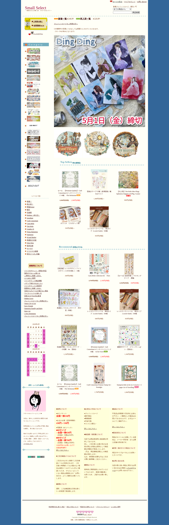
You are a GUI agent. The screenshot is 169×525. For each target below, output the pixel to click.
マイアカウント (129, 2)
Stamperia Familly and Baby (33, 308)
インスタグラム (37, 33)
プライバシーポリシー (102, 506)
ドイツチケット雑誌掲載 (33, 281)
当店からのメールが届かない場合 (36, 291)
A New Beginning (30, 314)
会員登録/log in (39, 25)
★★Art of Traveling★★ (32, 296)
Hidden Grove (28, 298)
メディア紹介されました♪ (33, 283)
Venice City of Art (30, 303)
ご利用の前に (38, 22)
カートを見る (116, 1)
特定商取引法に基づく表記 (57, 506)
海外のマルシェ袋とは (32, 273)
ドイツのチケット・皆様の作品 (35, 271)
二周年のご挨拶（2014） (33, 276)
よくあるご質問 (29, 278)
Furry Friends (28, 306)
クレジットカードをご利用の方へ (36, 301)
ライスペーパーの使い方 (33, 293)
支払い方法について (72, 506)
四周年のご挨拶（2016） (33, 288)
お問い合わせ (142, 2)
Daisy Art (27, 311)
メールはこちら (28, 443)
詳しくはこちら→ (62, 450)
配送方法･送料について (87, 506)
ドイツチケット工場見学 (33, 286)
